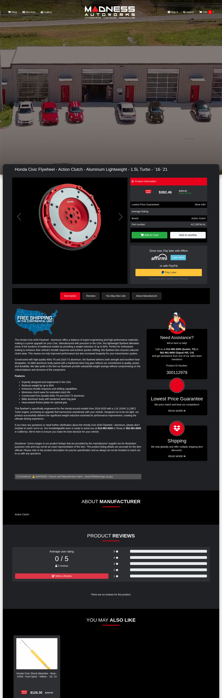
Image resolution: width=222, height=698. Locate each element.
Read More (177, 410)
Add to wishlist (188, 235)
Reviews (91, 295)
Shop (12, 12)
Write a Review (62, 575)
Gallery (46, 12)
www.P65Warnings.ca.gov (99, 476)
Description (70, 295)
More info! (200, 204)
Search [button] (188, 12)
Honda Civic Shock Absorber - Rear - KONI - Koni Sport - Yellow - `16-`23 (36, 675)
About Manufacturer (147, 295)
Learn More (178, 257)
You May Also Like (116, 295)
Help (173, 12)
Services (28, 12)
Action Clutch (198, 218)
